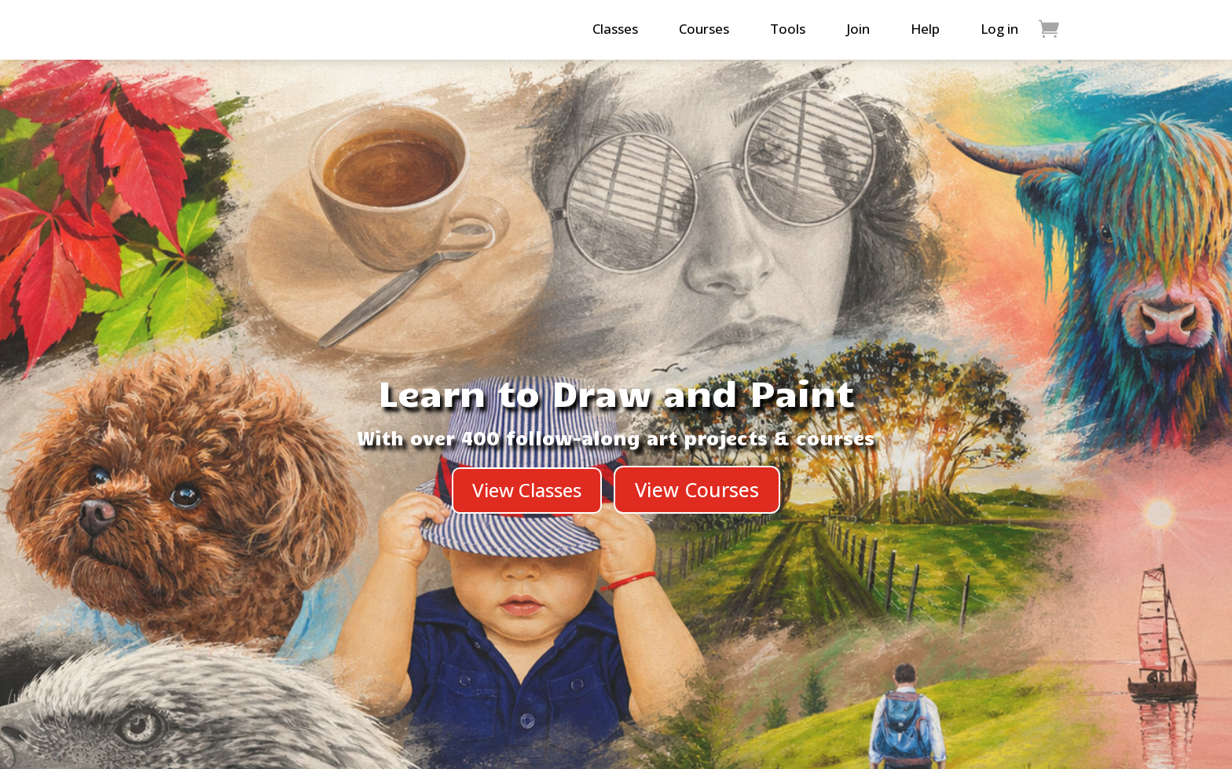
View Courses (697, 489)
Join (858, 29)
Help (925, 29)
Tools (787, 29)
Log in (999, 29)
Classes (615, 29)
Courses (704, 29)
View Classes (526, 490)
